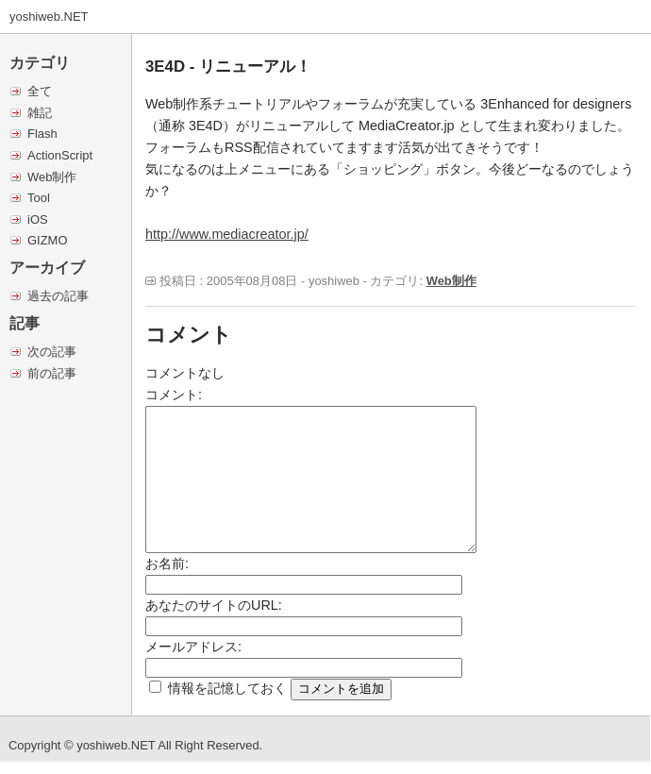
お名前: (167, 563)
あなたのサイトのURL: (213, 605)
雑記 (39, 113)
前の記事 (51, 373)
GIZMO (47, 240)
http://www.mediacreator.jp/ (227, 234)
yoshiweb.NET (49, 16)
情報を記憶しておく (227, 688)
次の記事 (51, 352)
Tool (38, 198)
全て (39, 91)
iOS (37, 219)
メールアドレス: (193, 646)
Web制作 (51, 177)
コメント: (173, 394)
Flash (42, 133)
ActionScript (59, 155)
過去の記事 (58, 296)
